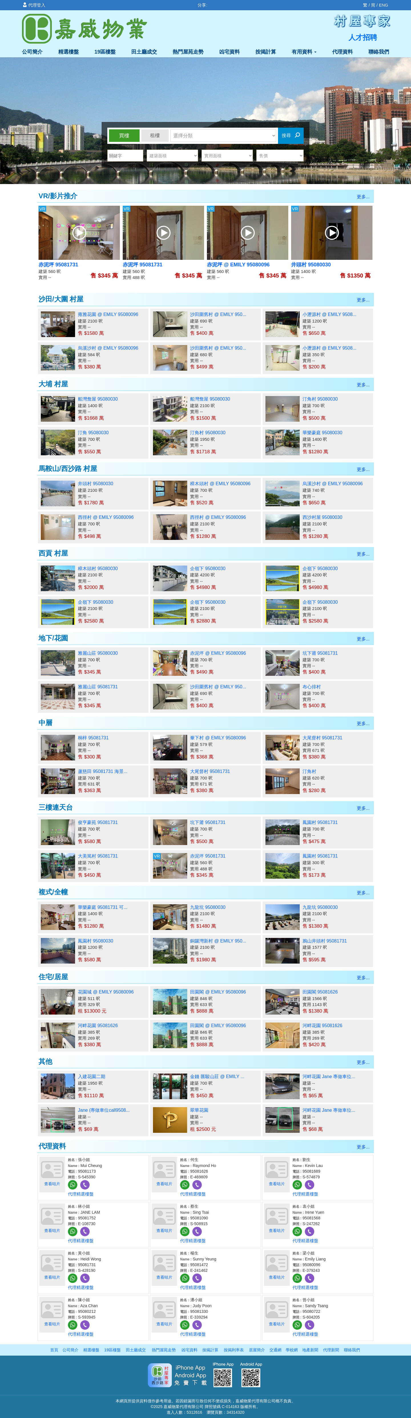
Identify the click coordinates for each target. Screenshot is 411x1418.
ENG (383, 5)
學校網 (292, 1350)
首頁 (54, 1350)
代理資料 (342, 52)
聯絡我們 (378, 52)
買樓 (124, 135)
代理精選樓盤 (81, 1193)
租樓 (155, 135)
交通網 (275, 1350)
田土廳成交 (144, 52)
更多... (363, 196)
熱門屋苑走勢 (188, 52)
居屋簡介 (257, 1350)
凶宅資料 (229, 52)
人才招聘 (362, 37)
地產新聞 (310, 1350)
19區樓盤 (105, 52)
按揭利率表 (234, 1350)
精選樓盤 (68, 52)
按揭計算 (265, 52)
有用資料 (304, 52)
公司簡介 (32, 52)
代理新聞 (331, 1350)
